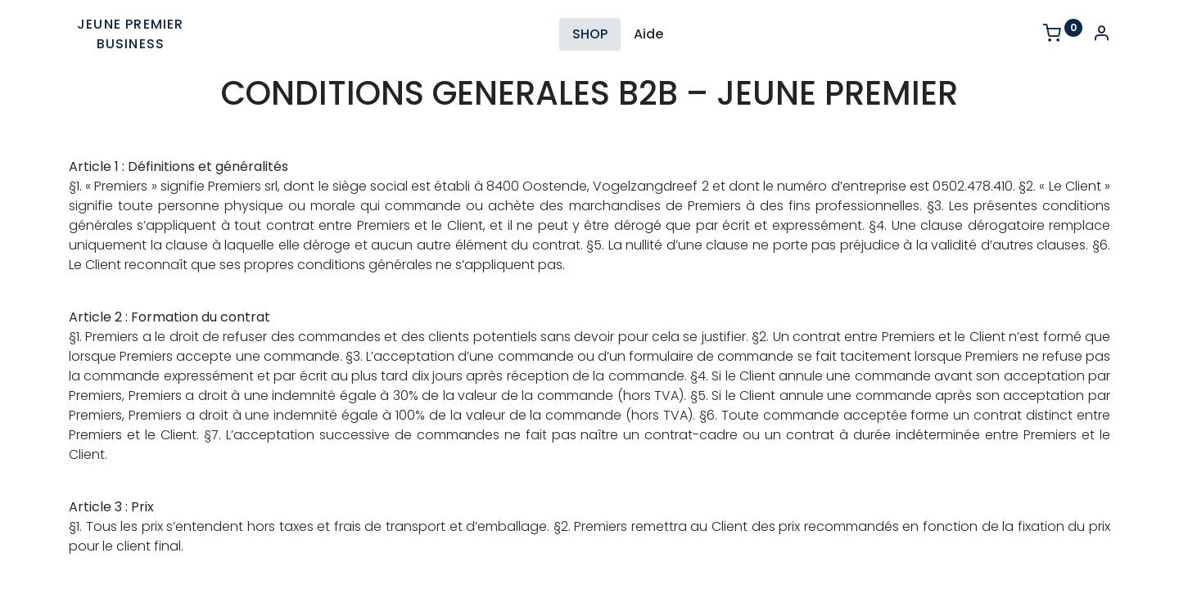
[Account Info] (1101, 34)
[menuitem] (590, 34)
